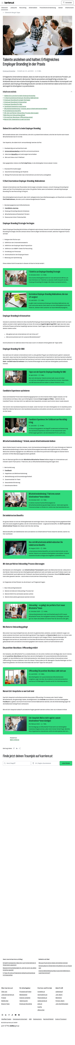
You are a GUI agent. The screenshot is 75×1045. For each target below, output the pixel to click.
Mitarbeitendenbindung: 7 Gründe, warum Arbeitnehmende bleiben (25, 108)
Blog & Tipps (5, 1004)
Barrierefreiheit (48, 1019)
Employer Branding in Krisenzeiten (15, 102)
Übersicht (4, 8)
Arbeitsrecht (69, 8)
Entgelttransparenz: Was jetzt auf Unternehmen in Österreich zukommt (19, 964)
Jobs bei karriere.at (7, 995)
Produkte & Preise (25, 992)
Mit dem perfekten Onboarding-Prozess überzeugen (21, 113)
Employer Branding (9, 71)
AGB (30, 1019)
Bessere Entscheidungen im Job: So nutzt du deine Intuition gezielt (19, 969)
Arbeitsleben (33, 8)
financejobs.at (42, 998)
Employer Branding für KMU (13, 104)
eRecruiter (41, 1010)
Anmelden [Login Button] (67, 3)
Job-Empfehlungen (62, 1004)
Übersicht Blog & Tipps (11, 12)
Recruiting (22, 8)
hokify (40, 1007)
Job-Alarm (59, 995)
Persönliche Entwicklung (48, 8)
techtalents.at (42, 995)
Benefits (15, 154)
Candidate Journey (11, 208)
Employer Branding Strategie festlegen (17, 100)
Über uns (4, 992)
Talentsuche (23, 1001)
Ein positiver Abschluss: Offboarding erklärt (18, 117)
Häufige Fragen (6, 1019)
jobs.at (40, 1004)
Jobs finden (66, 763)
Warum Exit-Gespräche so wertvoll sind (17, 119)
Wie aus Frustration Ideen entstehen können (53, 963)
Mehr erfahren (14, 740)
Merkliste (59, 998)
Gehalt (60, 8)
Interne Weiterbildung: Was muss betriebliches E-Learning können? (54, 972)
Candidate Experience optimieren (15, 106)
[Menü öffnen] (2, 3)
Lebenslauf (59, 992)
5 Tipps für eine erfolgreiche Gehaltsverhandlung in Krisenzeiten (19, 974)
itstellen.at (41, 992)
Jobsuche (13, 8)
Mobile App (4, 1001)
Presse (3, 998)
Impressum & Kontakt (20, 1019)
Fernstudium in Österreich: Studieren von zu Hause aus (55, 967)
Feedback (8, 470)
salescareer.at (42, 1001)
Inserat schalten (24, 998)
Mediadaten (23, 995)
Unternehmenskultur (12, 151)
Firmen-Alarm (60, 1001)
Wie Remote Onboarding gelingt (14, 115)
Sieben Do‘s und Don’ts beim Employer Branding (19, 96)
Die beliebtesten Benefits (12, 111)
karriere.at (9, 1022)
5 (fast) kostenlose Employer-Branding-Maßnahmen (21, 98)
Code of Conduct (61, 1019)
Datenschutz (37, 1019)
